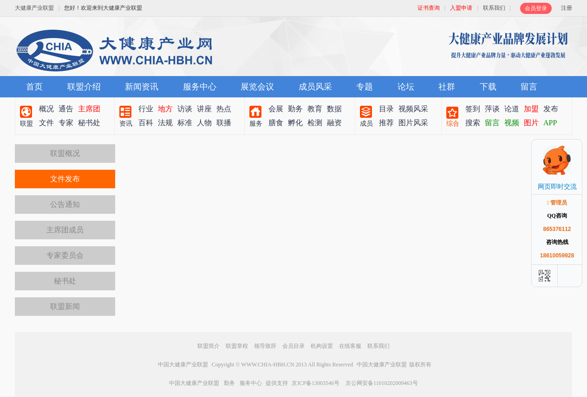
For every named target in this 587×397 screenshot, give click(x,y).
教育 (314, 109)
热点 (223, 109)
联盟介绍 (84, 86)
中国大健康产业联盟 (183, 364)
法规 (165, 123)
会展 (275, 109)
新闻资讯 (141, 86)
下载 (488, 86)
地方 (165, 109)
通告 (66, 109)
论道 (511, 109)
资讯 (125, 123)
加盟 (531, 109)
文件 (46, 123)
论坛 (406, 86)
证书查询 (428, 8)
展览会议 (257, 86)
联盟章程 (237, 346)
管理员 (557, 202)
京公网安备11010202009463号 (382, 383)
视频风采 (413, 109)
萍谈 (492, 109)
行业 (145, 109)
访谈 (184, 109)
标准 (184, 123)
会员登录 (536, 8)
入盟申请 (461, 8)
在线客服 (350, 346)
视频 (511, 123)
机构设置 (322, 346)
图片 (531, 123)
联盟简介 (208, 346)
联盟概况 (65, 153)
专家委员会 (65, 255)
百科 (145, 123)
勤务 (295, 109)
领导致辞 (265, 346)
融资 (334, 123)
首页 (34, 86)
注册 (566, 8)
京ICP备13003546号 (315, 383)
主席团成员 (65, 230)
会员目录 (293, 346)
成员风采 (315, 86)
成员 (366, 123)
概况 (46, 109)
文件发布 (65, 179)
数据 (334, 109)
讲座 (204, 109)
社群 (446, 86)
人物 (204, 123)
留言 (529, 86)
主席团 (89, 109)
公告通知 (65, 204)
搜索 (472, 123)
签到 (472, 109)
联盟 (26, 123)
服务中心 (199, 86)
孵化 (295, 123)
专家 (66, 123)
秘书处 (89, 123)
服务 (255, 123)
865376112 (557, 229)
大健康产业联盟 (34, 8)
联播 (223, 123)
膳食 (275, 123)
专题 (364, 86)
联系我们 (494, 8)
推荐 (386, 123)
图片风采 (413, 123)
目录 (386, 109)
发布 (550, 109)
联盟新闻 (65, 306)
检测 (314, 123)
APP (550, 123)
